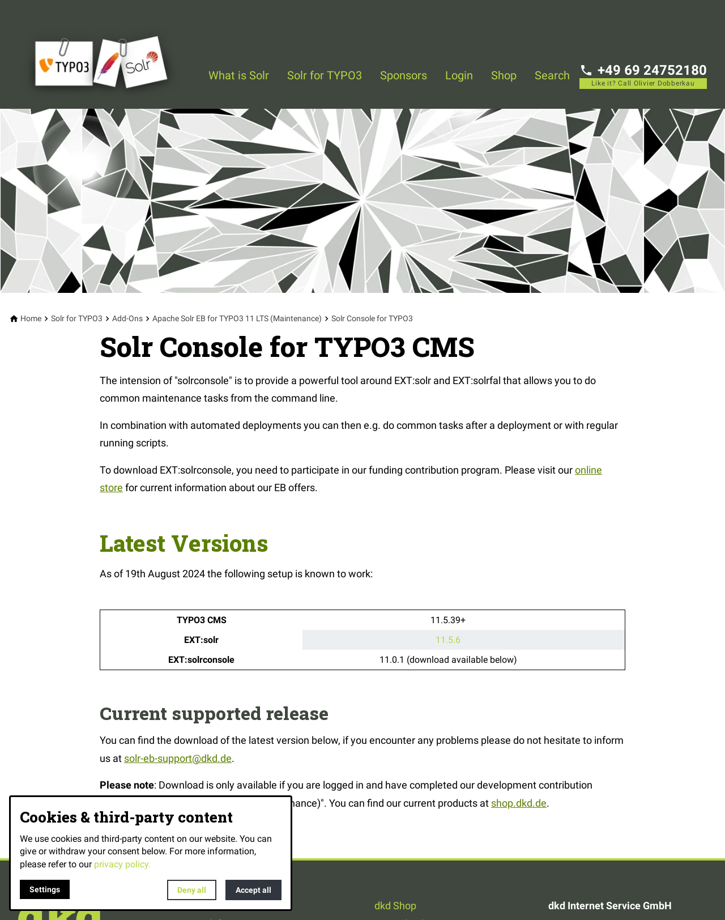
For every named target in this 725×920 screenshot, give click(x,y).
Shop (504, 75)
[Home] (30, 318)
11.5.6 (448, 639)
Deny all (191, 890)
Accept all (253, 890)
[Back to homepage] (108, 54)
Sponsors (403, 75)
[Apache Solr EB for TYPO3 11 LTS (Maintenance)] (237, 318)
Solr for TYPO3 (324, 75)
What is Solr (238, 75)
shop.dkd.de (519, 803)
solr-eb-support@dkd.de (178, 758)
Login (459, 75)
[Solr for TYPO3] (77, 318)
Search (552, 75)
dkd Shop (395, 906)
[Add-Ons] (127, 318)
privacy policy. (122, 864)
